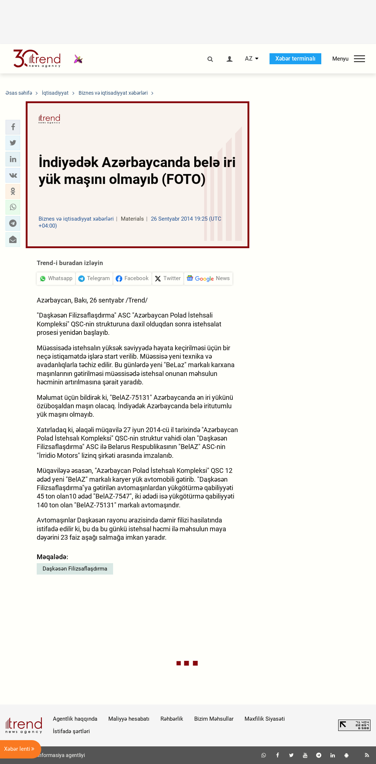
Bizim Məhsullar (214, 719)
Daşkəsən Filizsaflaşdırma (75, 568)
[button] (13, 127)
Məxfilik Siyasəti (265, 719)
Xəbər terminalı (295, 58)
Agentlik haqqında (75, 719)
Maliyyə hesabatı (128, 719)
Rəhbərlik (171, 719)
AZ (249, 59)
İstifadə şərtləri (71, 731)
